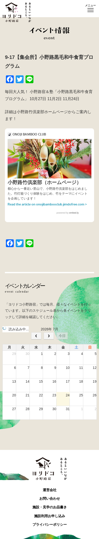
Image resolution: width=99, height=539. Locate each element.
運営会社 (50, 490)
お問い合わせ (49, 498)
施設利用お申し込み (49, 516)
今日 (62, 336)
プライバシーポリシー (49, 524)
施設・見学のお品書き (49, 507)
